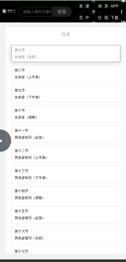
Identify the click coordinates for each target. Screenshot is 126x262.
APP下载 (115, 12)
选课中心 (87, 12)
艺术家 (94, 12)
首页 (81, 12)
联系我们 (106, 12)
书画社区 (100, 12)
